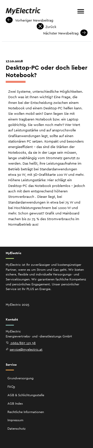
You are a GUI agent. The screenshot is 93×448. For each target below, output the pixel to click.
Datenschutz (16, 428)
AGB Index (15, 403)
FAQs (11, 387)
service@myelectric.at (24, 349)
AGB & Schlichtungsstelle (25, 395)
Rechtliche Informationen (25, 412)
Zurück (47, 27)
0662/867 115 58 (21, 343)
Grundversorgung (20, 378)
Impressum (15, 420)
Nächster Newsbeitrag (65, 33)
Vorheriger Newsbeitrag (30, 20)
